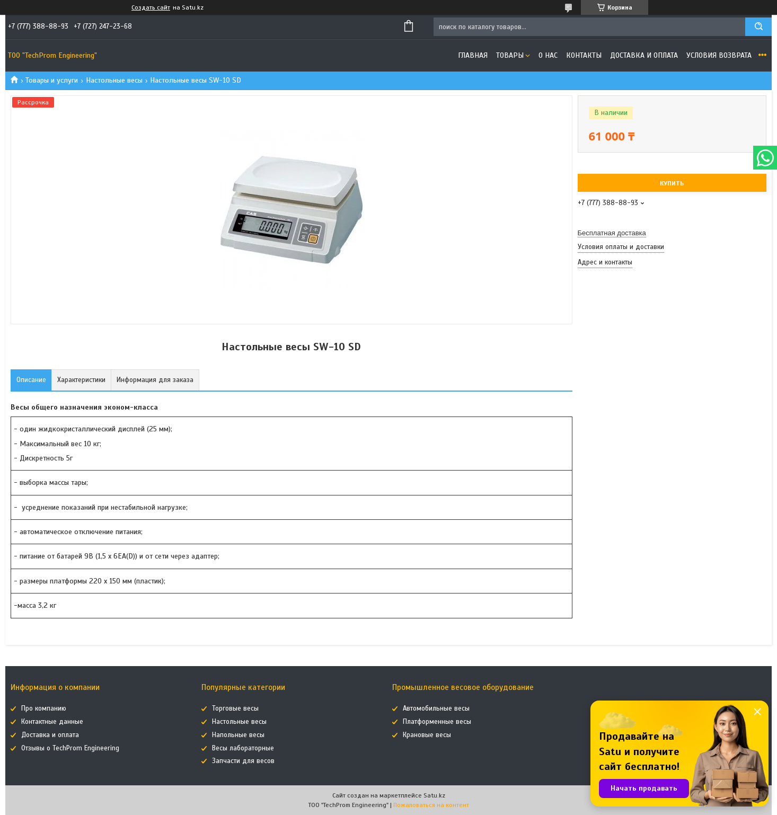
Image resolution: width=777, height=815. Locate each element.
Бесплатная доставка (612, 233)
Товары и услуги (51, 80)
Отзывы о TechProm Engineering (70, 748)
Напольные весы (238, 735)
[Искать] (758, 26)
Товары (510, 55)
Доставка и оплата (644, 55)
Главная (473, 55)
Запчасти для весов (243, 761)
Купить (672, 183)
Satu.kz (434, 795)
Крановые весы (427, 735)
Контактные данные (52, 721)
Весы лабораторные (243, 748)
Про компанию (43, 708)
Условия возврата (719, 55)
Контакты (584, 55)
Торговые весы (235, 708)
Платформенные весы (437, 721)
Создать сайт (150, 7)
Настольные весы (114, 80)
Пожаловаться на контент (431, 805)
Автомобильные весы (436, 708)
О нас (548, 55)
